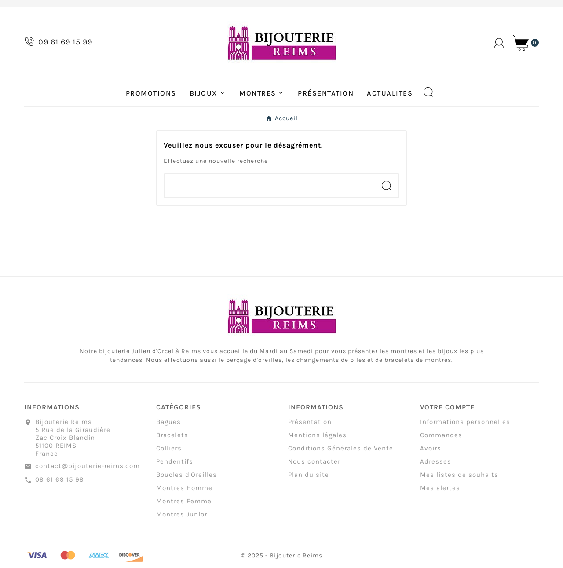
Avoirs (430, 452)
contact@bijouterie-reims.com (87, 469)
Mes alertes (440, 491)
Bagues (168, 425)
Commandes (441, 439)
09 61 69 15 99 (59, 483)
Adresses (435, 465)
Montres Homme (184, 491)
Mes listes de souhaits (459, 478)
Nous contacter (314, 465)
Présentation (310, 425)
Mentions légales (317, 439)
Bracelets (172, 439)
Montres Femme (184, 505)
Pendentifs (174, 465)
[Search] (386, 186)
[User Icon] (499, 43)
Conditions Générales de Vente (340, 452)
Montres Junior (181, 518)
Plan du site (308, 478)
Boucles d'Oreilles (186, 478)
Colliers (169, 452)
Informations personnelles (465, 425)
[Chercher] (270, 185)
